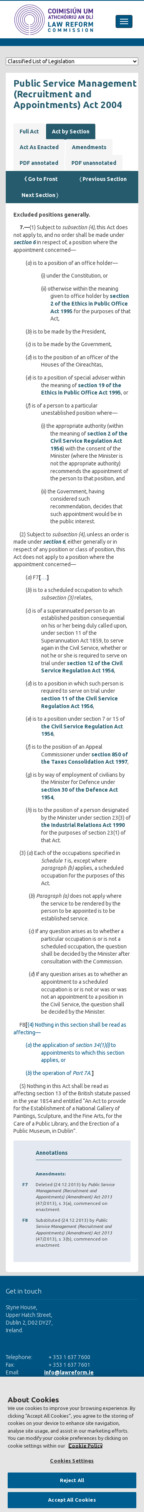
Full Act (29, 131)
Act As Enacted (39, 147)
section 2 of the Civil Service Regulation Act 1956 (88, 441)
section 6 (24, 242)
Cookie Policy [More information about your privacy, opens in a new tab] (85, 1445)
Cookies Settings (72, 1460)
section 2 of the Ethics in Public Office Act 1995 (89, 303)
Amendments (89, 147)
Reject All (72, 1480)
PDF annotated (39, 163)
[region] (72, 1444)
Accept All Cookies (72, 1499)
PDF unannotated (93, 163)
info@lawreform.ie (69, 1372)
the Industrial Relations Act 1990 (83, 825)
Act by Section (70, 131)
